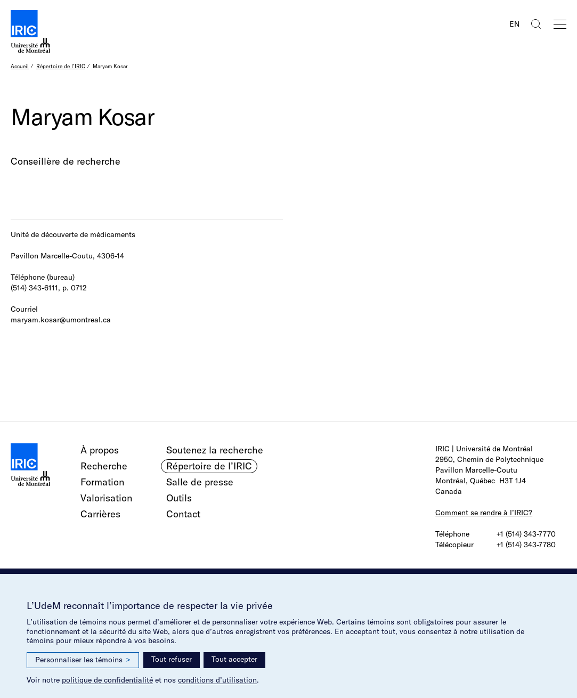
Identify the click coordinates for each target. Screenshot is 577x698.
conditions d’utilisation (217, 680)
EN (514, 24)
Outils (179, 498)
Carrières (100, 514)
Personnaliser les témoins (83, 660)
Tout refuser (171, 659)
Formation (102, 482)
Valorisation (106, 498)
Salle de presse (199, 482)
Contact (183, 514)
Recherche (103, 466)
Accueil (20, 66)
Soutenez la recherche (214, 450)
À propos (99, 450)
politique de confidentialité (107, 680)
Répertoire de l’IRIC (60, 66)
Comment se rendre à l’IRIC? (483, 512)
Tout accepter (234, 659)
